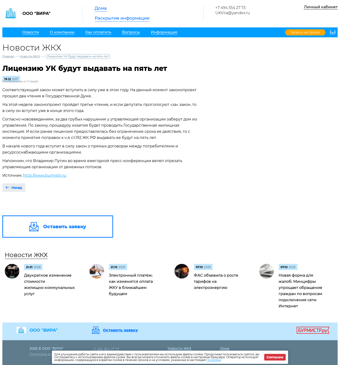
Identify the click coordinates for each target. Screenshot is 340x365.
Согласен (275, 357)
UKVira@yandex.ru (232, 13)
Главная (8, 56)
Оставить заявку (120, 330)
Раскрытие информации (122, 18)
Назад (16, 187)
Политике (213, 360)
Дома (101, 8)
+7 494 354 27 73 (230, 7)
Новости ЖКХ (30, 56)
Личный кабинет (321, 7)
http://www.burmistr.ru (44, 175)
